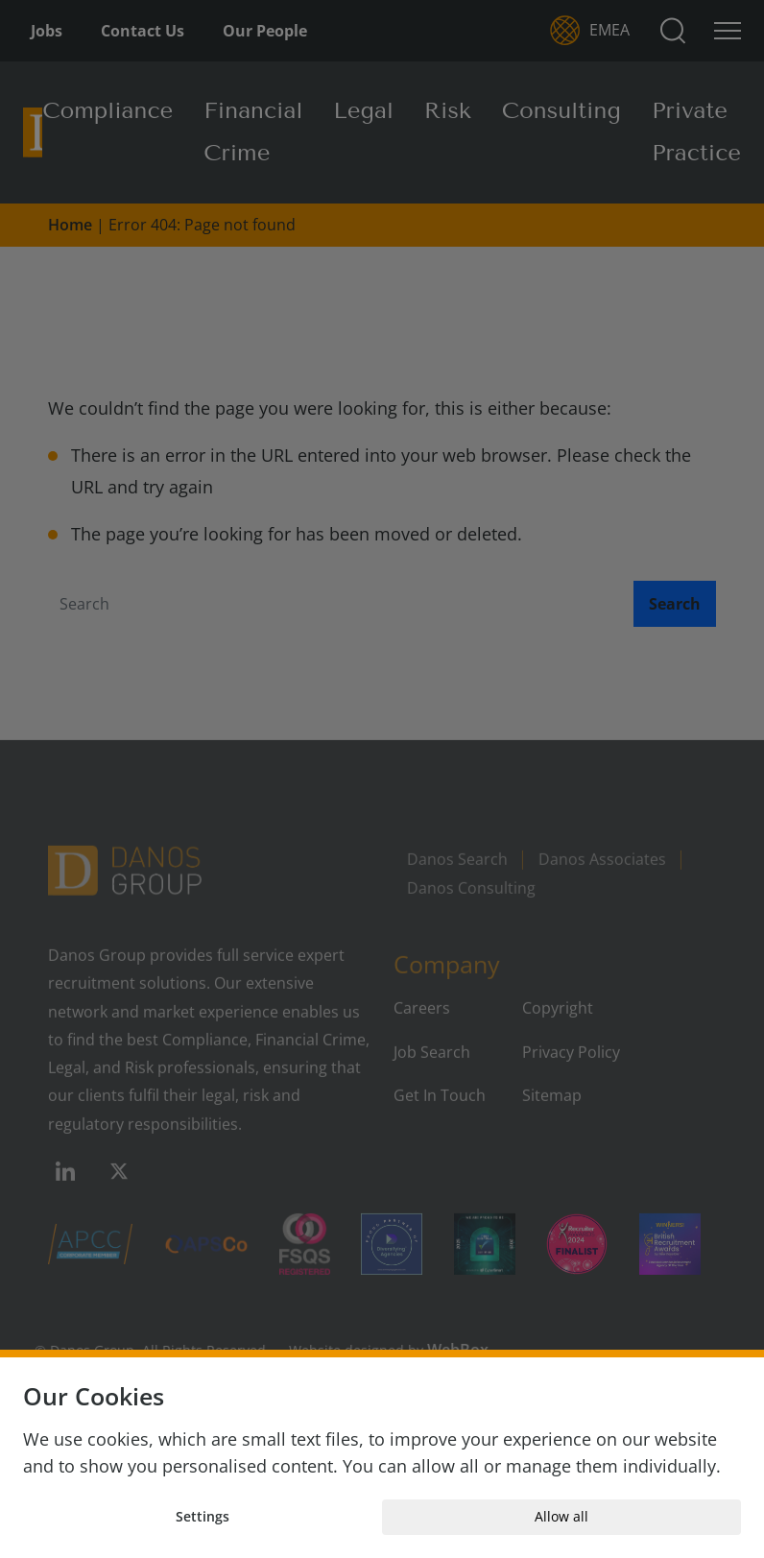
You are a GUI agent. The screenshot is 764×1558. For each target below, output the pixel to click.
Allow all (561, 1516)
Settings (202, 1516)
